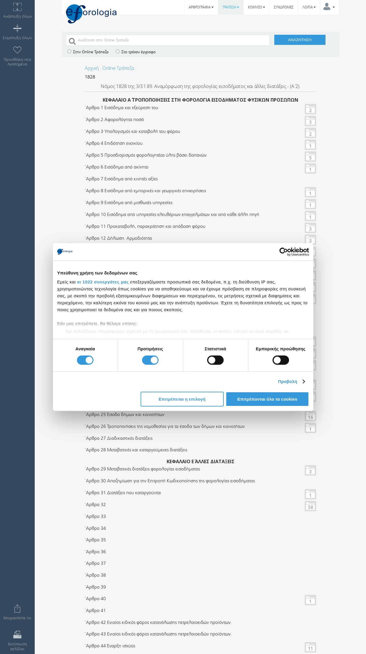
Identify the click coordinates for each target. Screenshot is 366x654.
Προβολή (287, 381)
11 (310, 648)
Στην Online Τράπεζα (87, 52)
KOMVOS (256, 7)
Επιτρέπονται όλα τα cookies (267, 399)
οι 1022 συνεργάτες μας (103, 281)
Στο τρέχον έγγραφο (136, 52)
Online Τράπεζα (118, 68)
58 (310, 507)
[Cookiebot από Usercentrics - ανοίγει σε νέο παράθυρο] (283, 251)
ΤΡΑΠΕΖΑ (230, 7)
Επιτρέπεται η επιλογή (182, 399)
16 (310, 417)
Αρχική (92, 68)
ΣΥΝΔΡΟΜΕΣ (283, 7)
